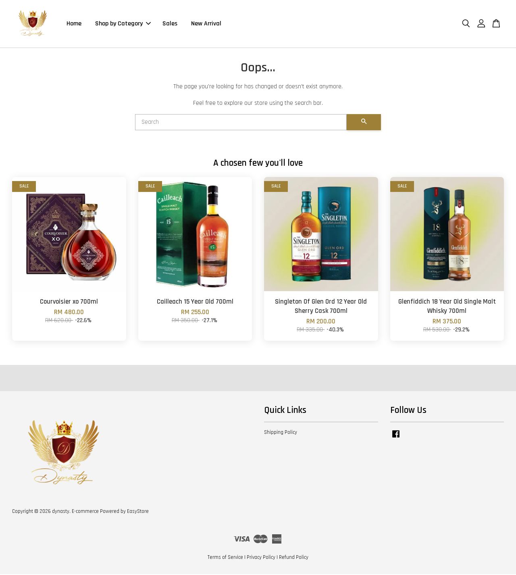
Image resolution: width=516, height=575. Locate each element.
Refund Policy (293, 558)
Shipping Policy (280, 433)
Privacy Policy (261, 558)
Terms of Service (225, 558)
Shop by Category (123, 24)
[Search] (241, 123)
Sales (169, 24)
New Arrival (206, 24)
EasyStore (138, 512)
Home (74, 24)
